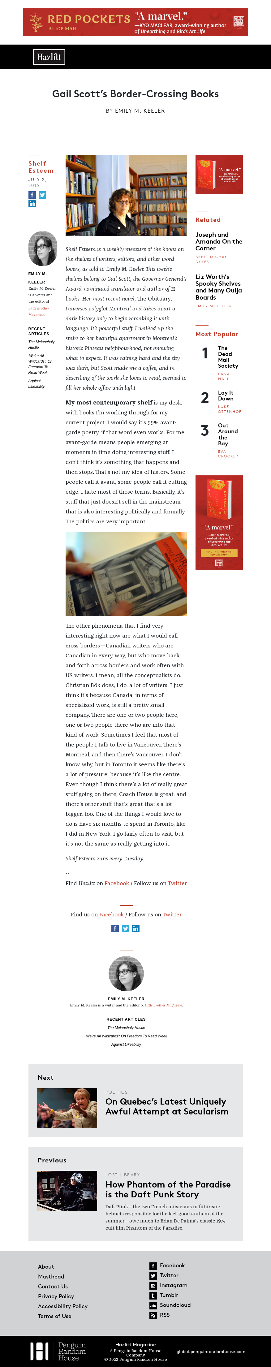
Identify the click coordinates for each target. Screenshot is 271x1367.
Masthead (51, 1276)
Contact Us (53, 1286)
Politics (116, 1092)
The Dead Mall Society (228, 357)
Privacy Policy (56, 1296)
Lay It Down (226, 395)
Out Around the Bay (228, 434)
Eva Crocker (228, 454)
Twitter (177, 883)
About (46, 1266)
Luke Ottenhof (230, 409)
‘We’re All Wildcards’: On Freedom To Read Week (126, 1036)
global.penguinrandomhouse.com (211, 1351)
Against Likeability (126, 1044)
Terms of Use (54, 1316)
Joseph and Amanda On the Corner (219, 241)
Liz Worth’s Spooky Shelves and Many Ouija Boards (219, 286)
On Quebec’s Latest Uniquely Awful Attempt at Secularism (167, 1106)
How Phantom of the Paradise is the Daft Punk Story (168, 1189)
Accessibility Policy (63, 1306)
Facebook (117, 883)
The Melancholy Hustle (126, 1028)
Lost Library (122, 1174)
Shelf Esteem (41, 166)
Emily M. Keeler (140, 110)
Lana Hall (224, 376)
